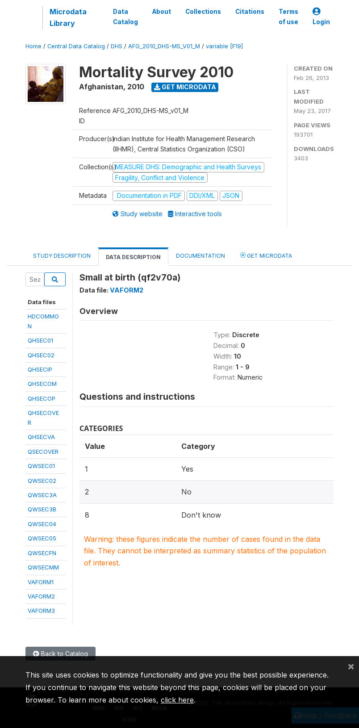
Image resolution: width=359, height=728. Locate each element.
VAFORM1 (41, 582)
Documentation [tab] (200, 255)
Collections (203, 11)
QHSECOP (41, 398)
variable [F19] (224, 46)
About (161, 11)
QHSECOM (42, 383)
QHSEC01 (40, 340)
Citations (249, 11)
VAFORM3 (41, 610)
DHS (116, 46)
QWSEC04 (42, 523)
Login (321, 16)
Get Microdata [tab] (266, 255)
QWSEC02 (42, 480)
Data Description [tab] (133, 257)
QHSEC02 (41, 355)
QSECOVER (43, 451)
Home (33, 46)
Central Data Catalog (76, 46)
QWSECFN (42, 552)
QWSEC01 (41, 465)
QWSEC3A (42, 494)
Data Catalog (125, 16)
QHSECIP (40, 369)
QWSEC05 (42, 538)
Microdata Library (68, 17)
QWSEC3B (42, 509)
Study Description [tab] (62, 255)
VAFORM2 (41, 596)
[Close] (351, 666)
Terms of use (288, 16)
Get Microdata (185, 87)
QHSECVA (41, 436)
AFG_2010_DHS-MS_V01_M (164, 46)
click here (177, 699)
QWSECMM (43, 567)
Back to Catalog (60, 653)
